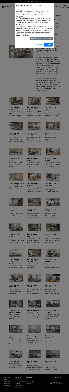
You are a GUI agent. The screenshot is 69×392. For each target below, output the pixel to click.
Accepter (48, 45)
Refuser (39, 45)
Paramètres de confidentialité (41, 38)
